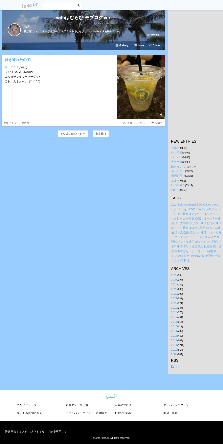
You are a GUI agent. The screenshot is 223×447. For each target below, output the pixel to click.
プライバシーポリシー (80, 413)
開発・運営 (170, 413)
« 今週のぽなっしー (72, 133)
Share (154, 45)
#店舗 (25, 122)
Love (139, 45)
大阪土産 (176, 161)
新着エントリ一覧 (77, 405)
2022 (174, 293)
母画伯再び (178, 175)
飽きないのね (179, 166)
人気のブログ (123, 405)
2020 (174, 303)
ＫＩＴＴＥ (12, 67)
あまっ (175, 180)
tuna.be (111, 397)
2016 (174, 321)
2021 (174, 298)
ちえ (27, 26)
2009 (174, 354)
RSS (176, 367)
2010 (174, 349)
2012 (174, 340)
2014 (174, 331)
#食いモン (10, 122)
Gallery (122, 45)
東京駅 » (100, 133)
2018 (174, 312)
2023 (174, 289)
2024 (174, 284)
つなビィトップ (27, 405)
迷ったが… (178, 171)
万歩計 (175, 147)
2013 (174, 335)
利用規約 (102, 413)
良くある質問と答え (29, 413)
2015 (174, 326)
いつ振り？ (178, 185)
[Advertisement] (83, 149)
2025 (174, 279)
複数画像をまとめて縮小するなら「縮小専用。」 (36, 431)
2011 (174, 345)
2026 (174, 275)
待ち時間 (176, 152)
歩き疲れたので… (19, 60)
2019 (174, 307)
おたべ (175, 189)
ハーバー (176, 157)
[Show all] (153, 34)
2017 (174, 317)
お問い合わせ (123, 413)
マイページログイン (176, 405)
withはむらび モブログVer (83, 17)
